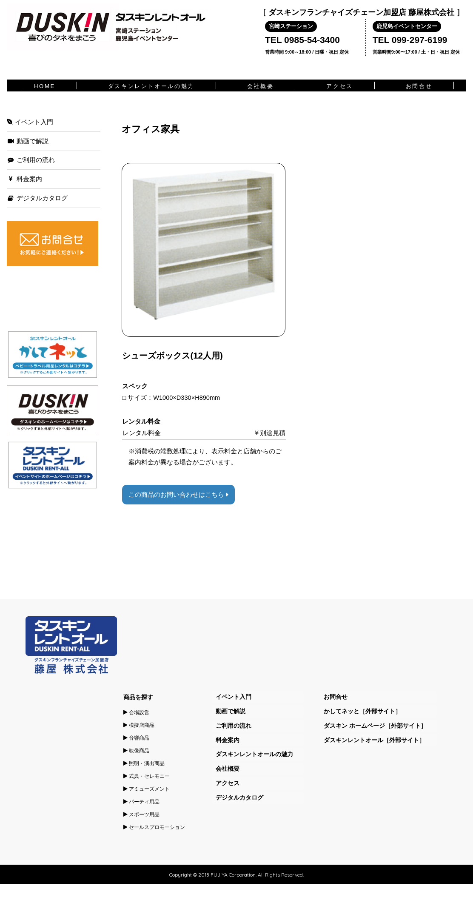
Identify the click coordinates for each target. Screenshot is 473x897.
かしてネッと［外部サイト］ (362, 711)
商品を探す (138, 697)
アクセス (339, 86)
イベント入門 (30, 122)
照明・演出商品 (144, 763)
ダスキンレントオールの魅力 (151, 86)
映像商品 (136, 751)
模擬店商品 (138, 725)
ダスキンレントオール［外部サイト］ (374, 740)
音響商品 (136, 738)
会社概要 (260, 86)
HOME (44, 86)
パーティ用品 (141, 802)
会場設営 (136, 712)
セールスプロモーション (154, 827)
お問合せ (419, 86)
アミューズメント (146, 789)
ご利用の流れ (31, 160)
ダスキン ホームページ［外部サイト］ (375, 726)
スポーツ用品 (141, 814)
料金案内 (24, 179)
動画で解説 (27, 141)
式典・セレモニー (146, 776)
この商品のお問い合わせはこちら (178, 494)
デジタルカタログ (37, 198)
